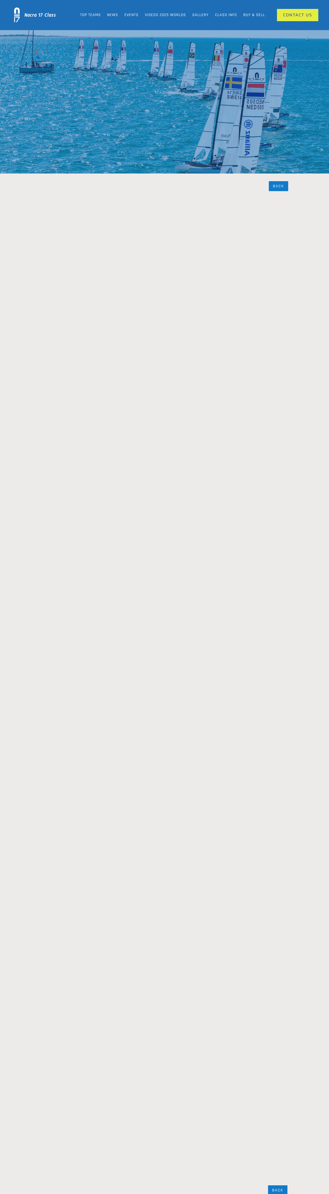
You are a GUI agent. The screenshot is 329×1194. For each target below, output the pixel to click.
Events (131, 15)
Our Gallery (145, 1151)
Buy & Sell (254, 15)
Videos (207, 1162)
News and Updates (217, 1151)
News (112, 15)
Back (278, 186)
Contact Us (276, 1151)
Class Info (226, 15)
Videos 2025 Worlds (165, 15)
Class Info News (149, 1162)
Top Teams (90, 15)
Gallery (200, 15)
